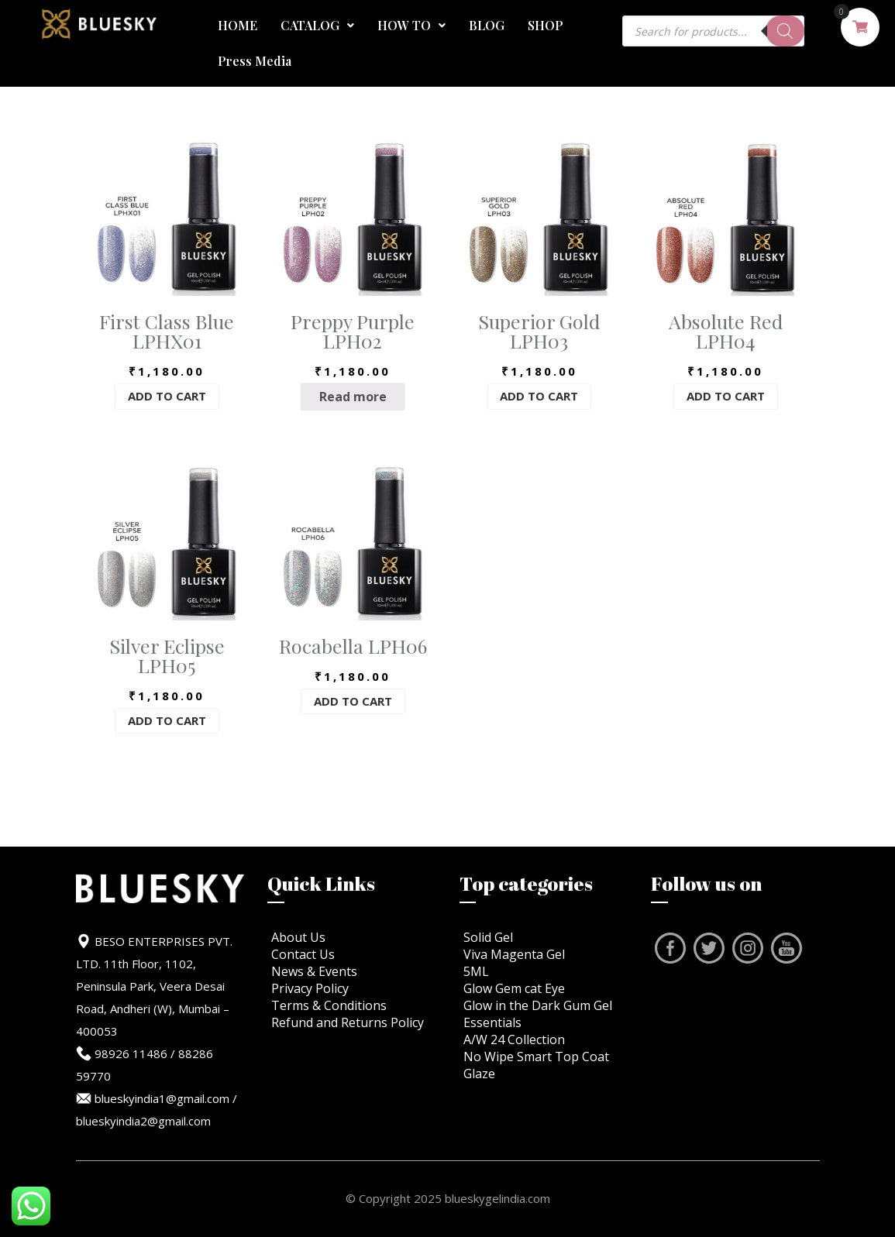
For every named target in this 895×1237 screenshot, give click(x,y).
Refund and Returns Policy (347, 1022)
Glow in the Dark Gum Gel (537, 1005)
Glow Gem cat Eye (514, 988)
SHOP (545, 25)
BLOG (486, 25)
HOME (237, 25)
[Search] (785, 30)
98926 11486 (131, 1053)
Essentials (492, 1022)
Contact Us (303, 954)
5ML (476, 971)
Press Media (254, 61)
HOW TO (411, 25)
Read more (353, 396)
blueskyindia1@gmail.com (162, 1098)
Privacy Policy (310, 988)
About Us (298, 937)
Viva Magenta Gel (514, 954)
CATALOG (317, 25)
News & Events (314, 971)
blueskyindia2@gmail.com (143, 1121)
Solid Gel (488, 937)
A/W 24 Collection (514, 1039)
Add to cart (167, 396)
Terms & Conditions (329, 1005)
